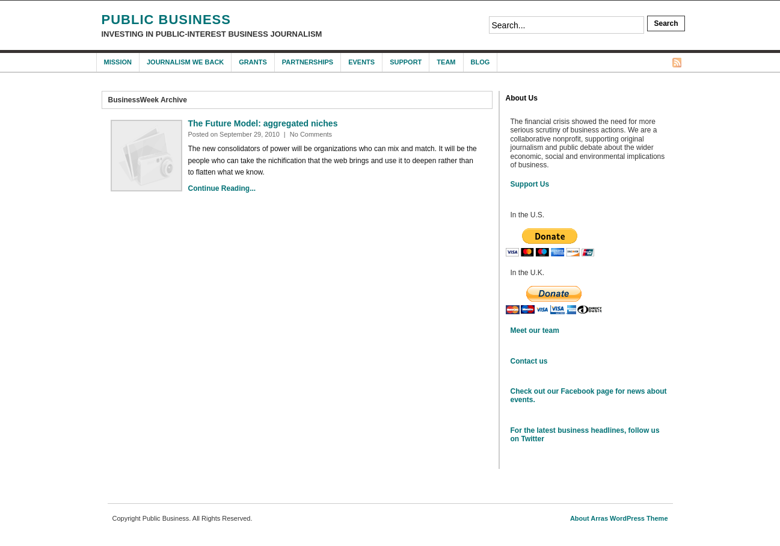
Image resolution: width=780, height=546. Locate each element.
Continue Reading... (222, 188)
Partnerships (307, 62)
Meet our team (535, 330)
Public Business (166, 19)
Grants (252, 62)
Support (406, 62)
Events (361, 62)
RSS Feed (676, 62)
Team (446, 62)
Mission (118, 62)
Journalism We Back (185, 62)
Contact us (529, 361)
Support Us (530, 184)
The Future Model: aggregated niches (263, 123)
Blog (480, 62)
